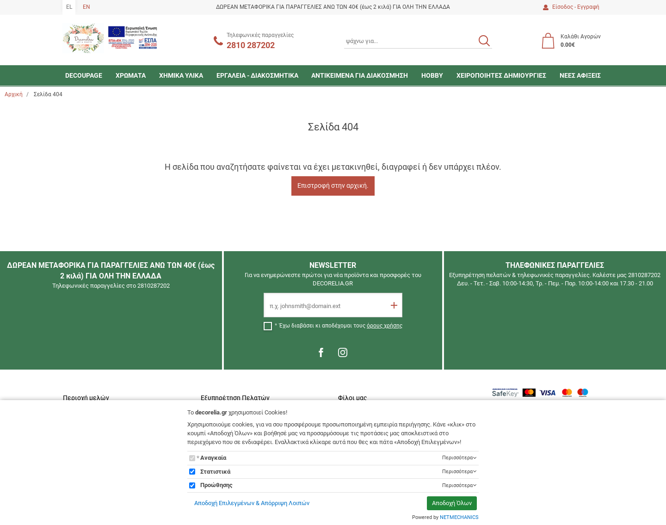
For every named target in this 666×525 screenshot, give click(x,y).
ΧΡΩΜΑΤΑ (131, 75)
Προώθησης (216, 485)
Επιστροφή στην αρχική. (333, 185)
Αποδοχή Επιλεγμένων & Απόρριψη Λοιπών (251, 503)
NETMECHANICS (459, 517)
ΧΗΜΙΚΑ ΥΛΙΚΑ (181, 75)
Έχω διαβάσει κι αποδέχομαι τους (340, 325)
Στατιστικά (215, 471)
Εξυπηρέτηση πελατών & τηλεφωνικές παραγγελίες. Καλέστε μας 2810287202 (554, 275)
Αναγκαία (213, 457)
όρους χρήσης (384, 325)
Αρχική (14, 94)
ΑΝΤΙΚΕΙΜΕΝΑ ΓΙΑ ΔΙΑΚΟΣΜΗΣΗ (359, 75)
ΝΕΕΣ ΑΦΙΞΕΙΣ (580, 75)
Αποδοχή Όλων (452, 503)
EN (86, 7)
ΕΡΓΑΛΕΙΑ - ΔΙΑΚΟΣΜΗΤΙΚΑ (257, 75)
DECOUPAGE (83, 75)
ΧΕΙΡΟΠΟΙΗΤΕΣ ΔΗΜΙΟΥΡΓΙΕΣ (501, 75)
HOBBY (432, 75)
